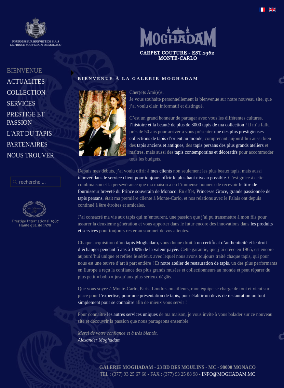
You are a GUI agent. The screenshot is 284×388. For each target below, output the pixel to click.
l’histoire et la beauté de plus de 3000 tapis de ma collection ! (188, 124)
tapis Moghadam (142, 242)
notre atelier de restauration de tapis (195, 263)
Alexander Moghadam (99, 340)
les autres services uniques (133, 314)
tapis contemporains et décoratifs (206, 152)
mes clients (161, 171)
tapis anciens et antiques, (161, 145)
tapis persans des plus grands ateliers (228, 145)
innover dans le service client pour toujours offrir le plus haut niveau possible (152, 177)
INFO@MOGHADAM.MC (228, 374)
